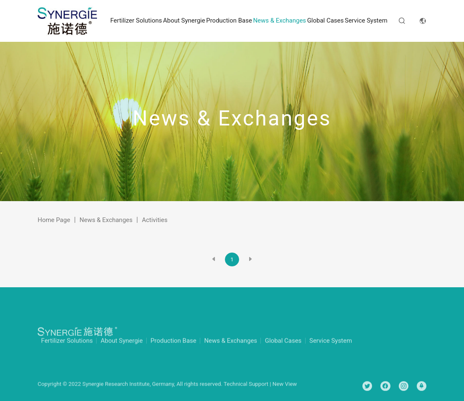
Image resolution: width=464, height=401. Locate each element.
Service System (366, 20)
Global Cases (325, 20)
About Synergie (184, 20)
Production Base (229, 20)
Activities (154, 220)
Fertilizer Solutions (136, 20)
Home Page (54, 220)
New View (285, 390)
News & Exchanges (279, 20)
